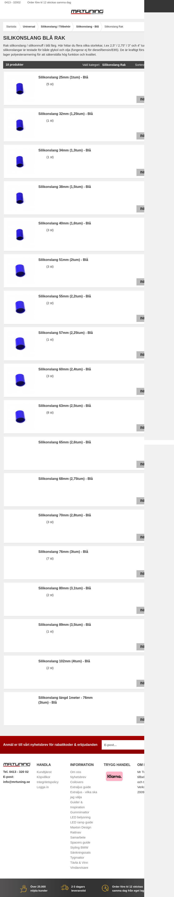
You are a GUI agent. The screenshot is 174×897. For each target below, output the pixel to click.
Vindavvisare (79, 867)
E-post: (8, 777)
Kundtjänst (44, 772)
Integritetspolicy (47, 782)
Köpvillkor (43, 777)
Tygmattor (77, 857)
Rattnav (75, 832)
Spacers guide (80, 842)
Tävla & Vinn (79, 862)
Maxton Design (80, 827)
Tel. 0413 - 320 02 (16, 771)
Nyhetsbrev (78, 777)
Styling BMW (79, 847)
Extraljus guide (80, 787)
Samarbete (78, 837)
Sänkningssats (80, 852)
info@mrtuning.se (16, 782)
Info (143, 99)
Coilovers (76, 782)
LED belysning (80, 817)
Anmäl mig (158, 744)
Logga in (43, 787)
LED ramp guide (81, 822)
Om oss (75, 772)
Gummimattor (79, 812)
